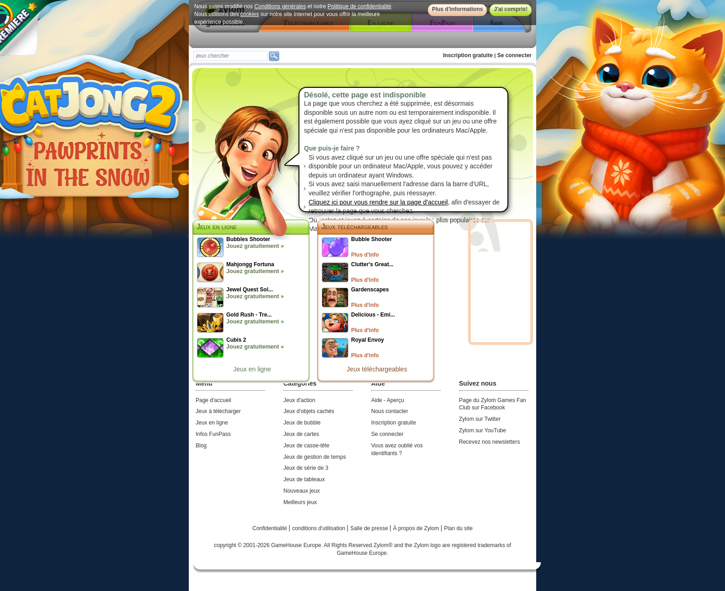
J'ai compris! (511, 9)
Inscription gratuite (468, 55)
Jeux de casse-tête (306, 445)
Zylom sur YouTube (482, 430)
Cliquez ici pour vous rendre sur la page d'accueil (378, 202)
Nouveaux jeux (301, 491)
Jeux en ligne (252, 369)
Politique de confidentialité (359, 6)
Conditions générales (280, 6)
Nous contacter (389, 411)
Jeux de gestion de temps (314, 457)
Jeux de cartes (301, 434)
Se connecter (514, 55)
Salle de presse (369, 528)
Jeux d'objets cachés (308, 411)
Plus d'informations (457, 9)
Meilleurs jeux (300, 502)
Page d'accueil (213, 400)
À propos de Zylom (417, 528)
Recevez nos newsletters (489, 442)
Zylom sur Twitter (480, 419)
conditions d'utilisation (319, 528)
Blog (201, 445)
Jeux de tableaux (304, 479)
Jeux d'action (299, 400)
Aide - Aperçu (387, 400)
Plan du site (458, 528)
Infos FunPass (213, 434)
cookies (249, 14)
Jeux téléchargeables (354, 227)
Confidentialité (270, 528)
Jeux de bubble (301, 422)
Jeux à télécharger (218, 411)
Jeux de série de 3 (305, 468)
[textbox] (230, 56)
